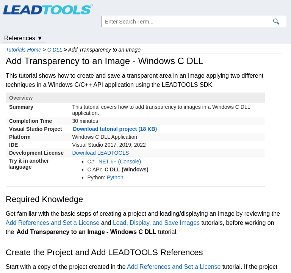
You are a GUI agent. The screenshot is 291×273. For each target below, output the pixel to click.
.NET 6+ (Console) (119, 161)
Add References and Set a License (52, 223)
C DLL (54, 50)
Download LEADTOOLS (100, 153)
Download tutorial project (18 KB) (115, 129)
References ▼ (23, 38)
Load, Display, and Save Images (156, 223)
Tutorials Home (23, 50)
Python (115, 177)
